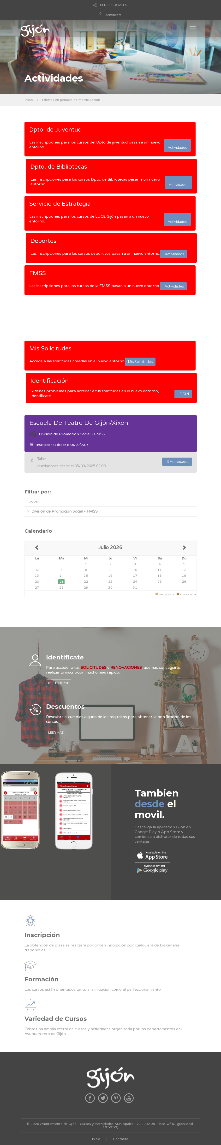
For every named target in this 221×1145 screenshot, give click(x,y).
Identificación (49, 380)
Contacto (120, 1139)
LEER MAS (56, 732)
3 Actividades (177, 461)
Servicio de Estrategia (60, 203)
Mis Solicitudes (50, 348)
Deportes (43, 240)
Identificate (113, 15)
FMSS (37, 273)
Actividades (177, 145)
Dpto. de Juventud (55, 129)
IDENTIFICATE (58, 683)
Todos (32, 501)
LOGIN (183, 394)
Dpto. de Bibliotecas (58, 166)
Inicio (28, 100)
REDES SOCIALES (113, 5)
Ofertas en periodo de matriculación (71, 100)
